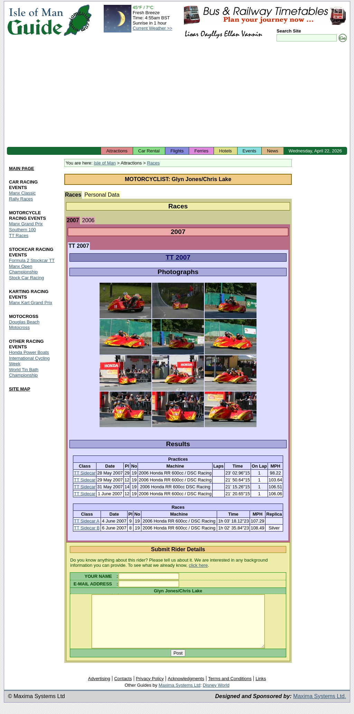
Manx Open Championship (23, 269)
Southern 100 (22, 230)
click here (198, 565)
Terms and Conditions (230, 689)
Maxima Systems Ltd (180, 695)
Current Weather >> (153, 28)
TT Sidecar (84, 473)
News (272, 150)
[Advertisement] (177, 95)
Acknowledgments (186, 689)
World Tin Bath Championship (23, 372)
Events (250, 150)
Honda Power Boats (29, 352)
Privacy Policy (150, 689)
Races (153, 163)
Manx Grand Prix (26, 224)
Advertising (99, 689)
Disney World (216, 695)
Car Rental (149, 150)
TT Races (18, 235)
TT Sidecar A (87, 521)
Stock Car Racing (26, 277)
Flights (177, 150)
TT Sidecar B (87, 527)
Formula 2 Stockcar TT (32, 260)
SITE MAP (19, 389)
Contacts (123, 689)
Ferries (201, 150)
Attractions (116, 150)
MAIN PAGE (21, 168)
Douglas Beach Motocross (24, 324)
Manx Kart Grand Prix (30, 302)
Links (260, 689)
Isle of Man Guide (35, 20)
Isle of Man (105, 163)
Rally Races (21, 199)
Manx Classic (22, 193)
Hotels (225, 150)
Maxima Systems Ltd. (319, 707)
